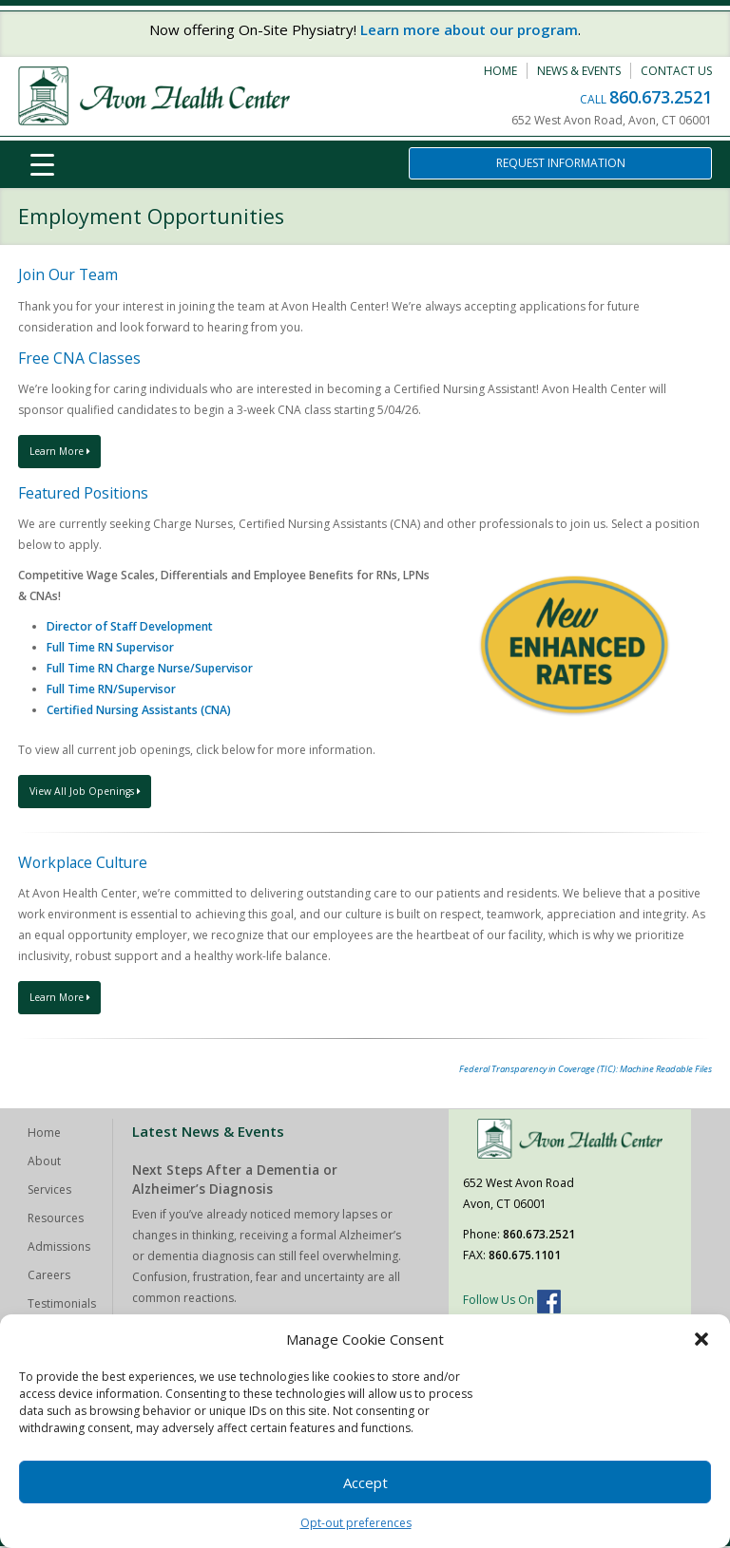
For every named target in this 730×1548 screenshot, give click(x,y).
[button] (701, 1339)
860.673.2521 (660, 96)
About (44, 1163)
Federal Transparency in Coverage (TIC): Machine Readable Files (585, 1071)
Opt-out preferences (356, 1523)
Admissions (59, 1248)
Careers (49, 1277)
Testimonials (62, 1305)
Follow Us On (512, 1301)
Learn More (63, 451)
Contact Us (676, 71)
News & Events (579, 71)
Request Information (560, 163)
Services (49, 1191)
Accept (365, 1482)
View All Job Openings (88, 791)
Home (500, 71)
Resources (56, 1220)
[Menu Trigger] (42, 164)
